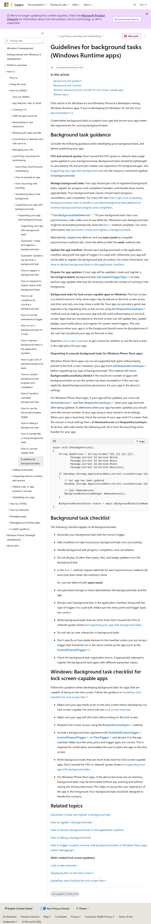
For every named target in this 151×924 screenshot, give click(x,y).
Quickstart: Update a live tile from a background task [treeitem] (32, 260)
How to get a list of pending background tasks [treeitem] (32, 364)
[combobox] (23, 40)
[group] (99, 477)
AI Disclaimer (10, 916)
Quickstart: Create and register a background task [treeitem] (30, 245)
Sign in (143, 4)
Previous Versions (30, 916)
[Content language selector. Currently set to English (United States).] (19, 908)
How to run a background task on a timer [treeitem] (31, 330)
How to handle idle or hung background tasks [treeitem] (32, 438)
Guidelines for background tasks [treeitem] (30, 461)
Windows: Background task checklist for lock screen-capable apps (88, 89)
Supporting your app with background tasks (77, 170)
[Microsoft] (6, 4)
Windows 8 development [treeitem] (20, 48)
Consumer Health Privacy (98, 916)
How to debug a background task (71, 837)
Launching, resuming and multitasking (80, 36)
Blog (46, 916)
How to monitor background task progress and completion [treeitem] (30, 381)
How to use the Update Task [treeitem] (29, 451)
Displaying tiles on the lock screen (71, 873)
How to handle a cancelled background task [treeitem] (30, 397)
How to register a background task (71, 822)
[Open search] (134, 5)
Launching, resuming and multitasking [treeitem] (28, 169)
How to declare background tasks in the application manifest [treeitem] (31, 347)
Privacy (74, 916)
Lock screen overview (75, 341)
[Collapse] (42, 33)
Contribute (61, 916)
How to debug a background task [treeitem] (30, 425)
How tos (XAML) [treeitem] (21, 96)
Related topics (60, 94)
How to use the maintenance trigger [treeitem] (31, 317)
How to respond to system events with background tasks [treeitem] (31, 285)
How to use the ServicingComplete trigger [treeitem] (31, 412)
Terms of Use (126, 916)
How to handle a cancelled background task (99, 202)
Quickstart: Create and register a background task (100, 229)
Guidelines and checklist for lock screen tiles (77, 880)
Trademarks (9, 921)
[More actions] (145, 36)
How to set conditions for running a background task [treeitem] (30, 302)
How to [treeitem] (14, 77)
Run (105, 225)
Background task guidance (67, 80)
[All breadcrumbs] (54, 36)
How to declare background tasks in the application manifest (87, 264)
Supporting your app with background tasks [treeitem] (32, 230)
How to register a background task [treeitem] (30, 272)
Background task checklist (67, 85)
